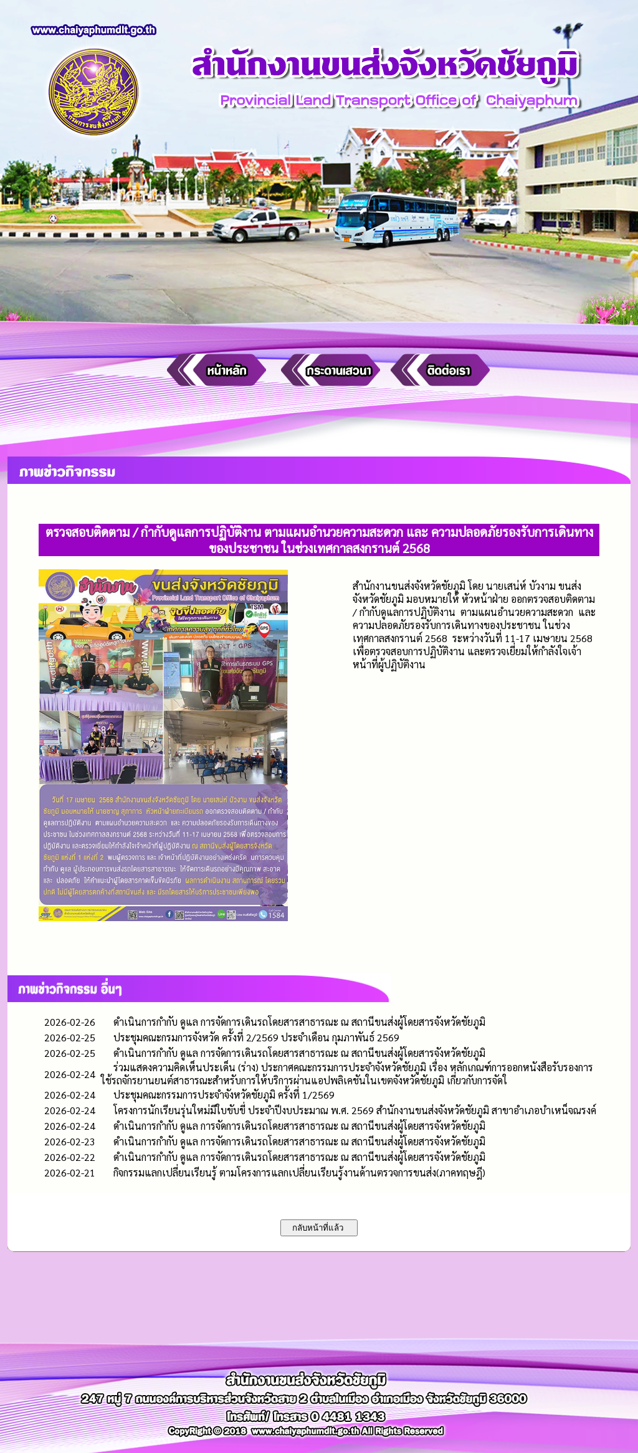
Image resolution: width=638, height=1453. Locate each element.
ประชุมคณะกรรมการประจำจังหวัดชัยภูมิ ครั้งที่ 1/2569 (224, 1094)
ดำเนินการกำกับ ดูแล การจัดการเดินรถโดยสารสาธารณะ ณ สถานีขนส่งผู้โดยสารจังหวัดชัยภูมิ (299, 1021)
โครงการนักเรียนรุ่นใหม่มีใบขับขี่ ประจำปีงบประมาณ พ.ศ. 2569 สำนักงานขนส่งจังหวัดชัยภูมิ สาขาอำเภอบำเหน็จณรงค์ (354, 1110)
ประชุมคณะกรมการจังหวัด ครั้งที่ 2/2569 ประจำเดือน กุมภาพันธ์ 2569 (256, 1037)
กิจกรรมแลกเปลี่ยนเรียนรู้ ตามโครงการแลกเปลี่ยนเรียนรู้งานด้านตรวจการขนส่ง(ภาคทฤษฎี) (299, 1172)
